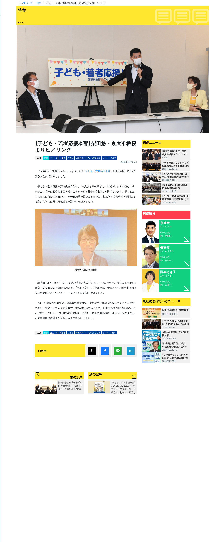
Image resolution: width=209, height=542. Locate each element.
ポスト (92, 351)
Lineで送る (118, 351)
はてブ (131, 351)
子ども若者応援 (93, 158)
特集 (39, 2)
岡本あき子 (80, 158)
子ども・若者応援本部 (97, 171)
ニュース (54, 158)
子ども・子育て (109, 158)
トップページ (25, 2)
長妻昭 (70, 158)
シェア (105, 351)
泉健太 (63, 158)
